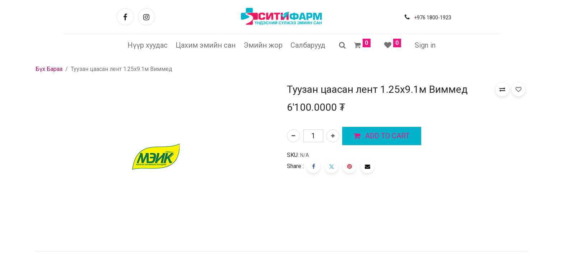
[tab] (281, 251)
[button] (381, 136)
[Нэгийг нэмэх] (332, 135)
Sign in (425, 45)
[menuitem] (148, 45)
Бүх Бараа (49, 69)
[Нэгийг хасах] (293, 135)
